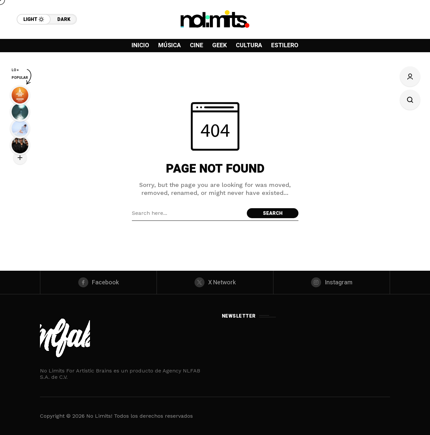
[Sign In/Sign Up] (410, 76)
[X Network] (215, 282)
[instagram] (331, 282)
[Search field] (187, 213)
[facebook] (98, 282)
